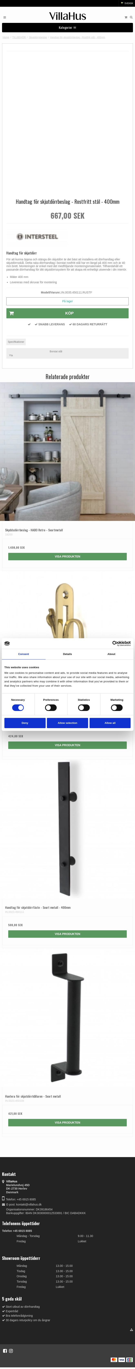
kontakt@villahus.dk (29, 1204)
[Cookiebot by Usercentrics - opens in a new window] (113, 643)
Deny (25, 722)
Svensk (126, 3)
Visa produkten (67, 556)
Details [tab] (67, 654)
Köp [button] (40, 313)
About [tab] (111, 654)
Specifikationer (16, 341)
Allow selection (67, 722)
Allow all (110, 722)
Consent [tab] (23, 654)
